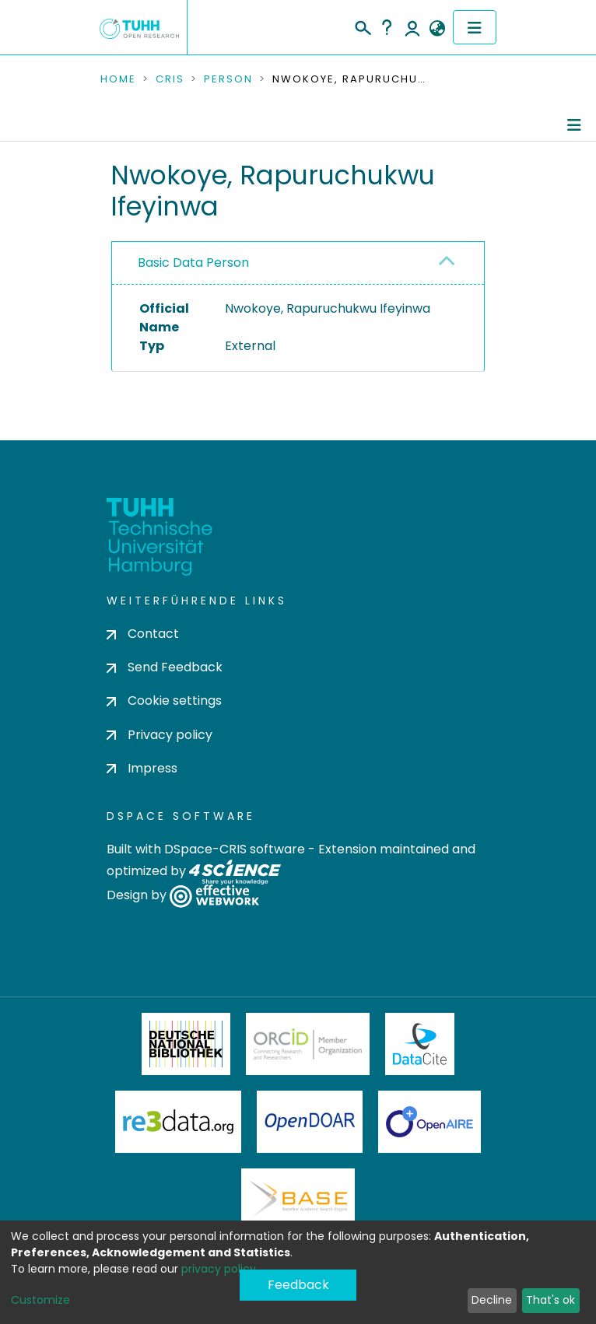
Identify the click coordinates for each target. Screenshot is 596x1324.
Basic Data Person (193, 262)
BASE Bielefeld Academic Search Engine (298, 1199)
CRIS (170, 79)
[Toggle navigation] (474, 27)
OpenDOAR (310, 1121)
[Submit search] (362, 25)
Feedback (298, 1285)
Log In (412, 27)
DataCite (420, 1044)
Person (228, 79)
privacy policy (218, 1269)
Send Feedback (165, 667)
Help (387, 27)
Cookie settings (164, 700)
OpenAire (429, 1121)
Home (118, 79)
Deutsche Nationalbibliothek (186, 1044)
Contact (143, 634)
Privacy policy (159, 735)
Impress (142, 768)
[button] (437, 28)
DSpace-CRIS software (234, 849)
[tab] (298, 263)
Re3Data (178, 1121)
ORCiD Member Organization (308, 1044)
